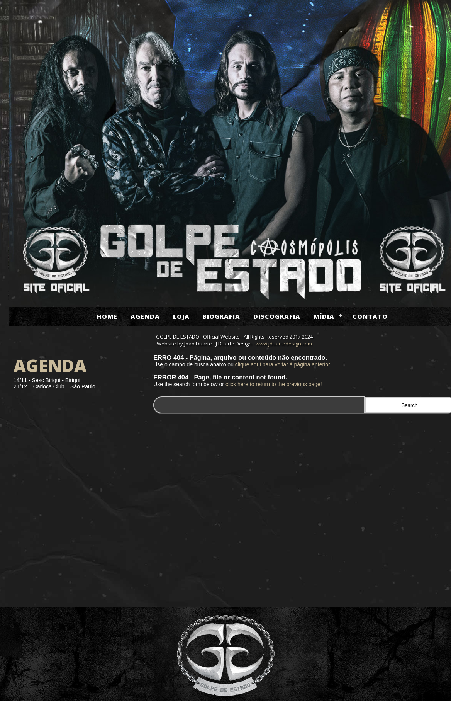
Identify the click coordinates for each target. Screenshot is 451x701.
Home (107, 316)
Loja (181, 316)
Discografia (276, 316)
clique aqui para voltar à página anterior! (283, 364)
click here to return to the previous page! (274, 384)
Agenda (145, 316)
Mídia (324, 316)
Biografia (221, 316)
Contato (370, 316)
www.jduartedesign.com (284, 343)
